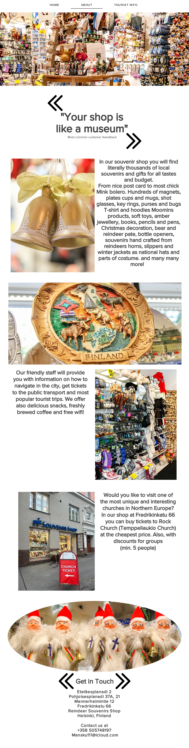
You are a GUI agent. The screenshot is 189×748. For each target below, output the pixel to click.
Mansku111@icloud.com (95, 735)
